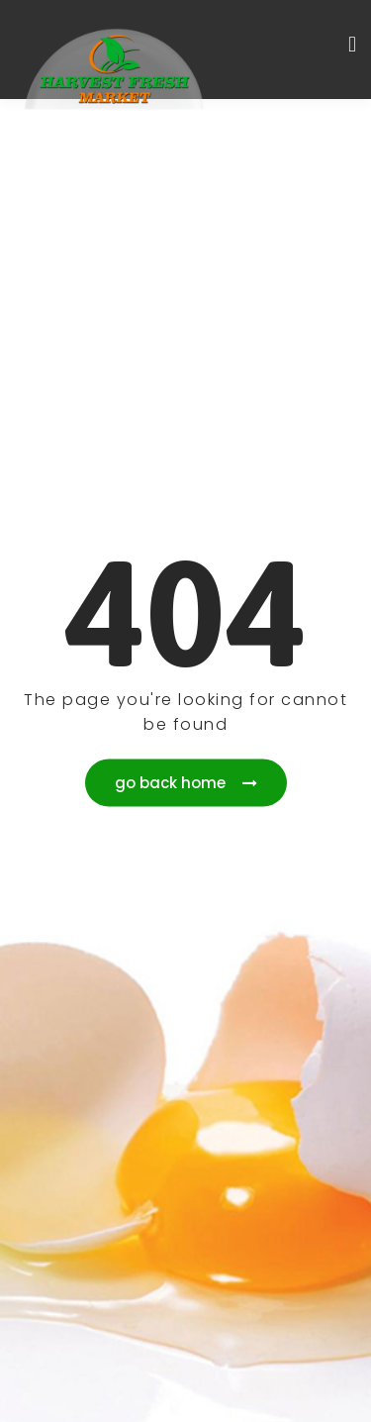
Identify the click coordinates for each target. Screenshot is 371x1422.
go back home (186, 782)
